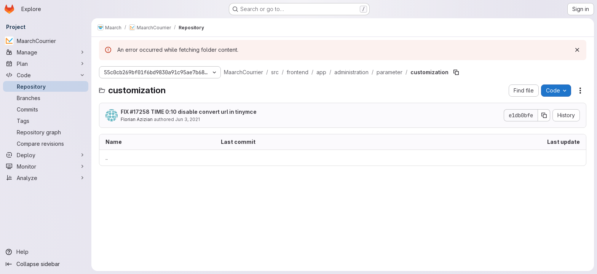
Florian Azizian (137, 119)
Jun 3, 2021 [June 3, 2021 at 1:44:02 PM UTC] (187, 119)
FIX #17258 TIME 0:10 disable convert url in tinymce (189, 111)
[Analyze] (45, 177)
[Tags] (45, 120)
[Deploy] (45, 155)
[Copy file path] (456, 72)
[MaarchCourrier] (45, 40)
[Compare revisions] (45, 143)
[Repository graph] (45, 132)
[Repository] (45, 86)
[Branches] (45, 97)
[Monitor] (45, 166)
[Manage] (45, 52)
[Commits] (45, 109)
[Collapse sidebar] (45, 264)
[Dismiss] (577, 49)
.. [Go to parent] (106, 158)
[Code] (45, 75)
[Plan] (45, 63)
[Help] (45, 252)
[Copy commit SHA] (544, 115)
